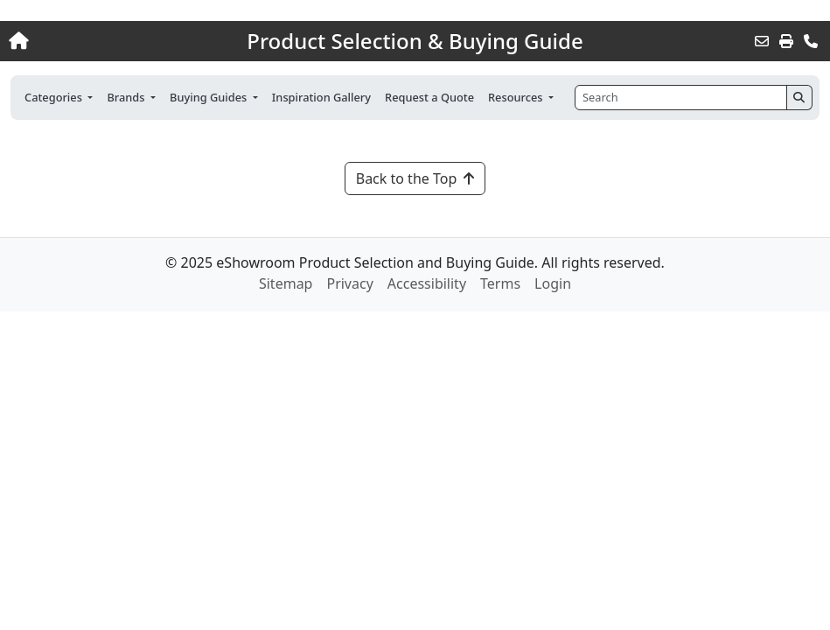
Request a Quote (429, 97)
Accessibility (426, 283)
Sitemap (286, 283)
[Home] (88, 41)
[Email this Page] (762, 41)
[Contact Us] (811, 41)
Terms (500, 283)
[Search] (681, 97)
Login (552, 283)
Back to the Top (415, 178)
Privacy (349, 283)
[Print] (786, 41)
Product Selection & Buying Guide (414, 41)
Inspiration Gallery (321, 97)
